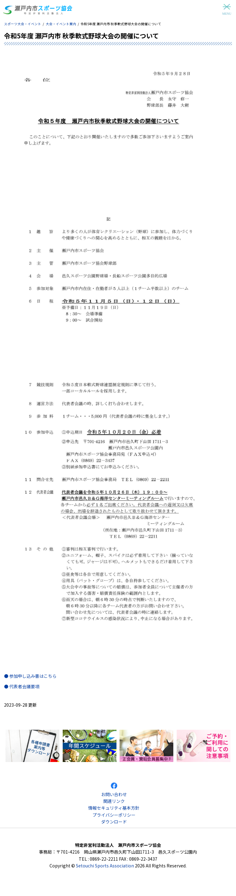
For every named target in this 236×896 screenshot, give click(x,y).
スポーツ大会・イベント (22, 24)
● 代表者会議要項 (21, 686)
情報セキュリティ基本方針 (114, 808)
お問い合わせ (114, 794)
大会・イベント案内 (61, 24)
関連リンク (114, 801)
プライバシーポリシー (114, 815)
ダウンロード (114, 822)
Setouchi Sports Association (105, 865)
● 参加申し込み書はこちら (30, 676)
